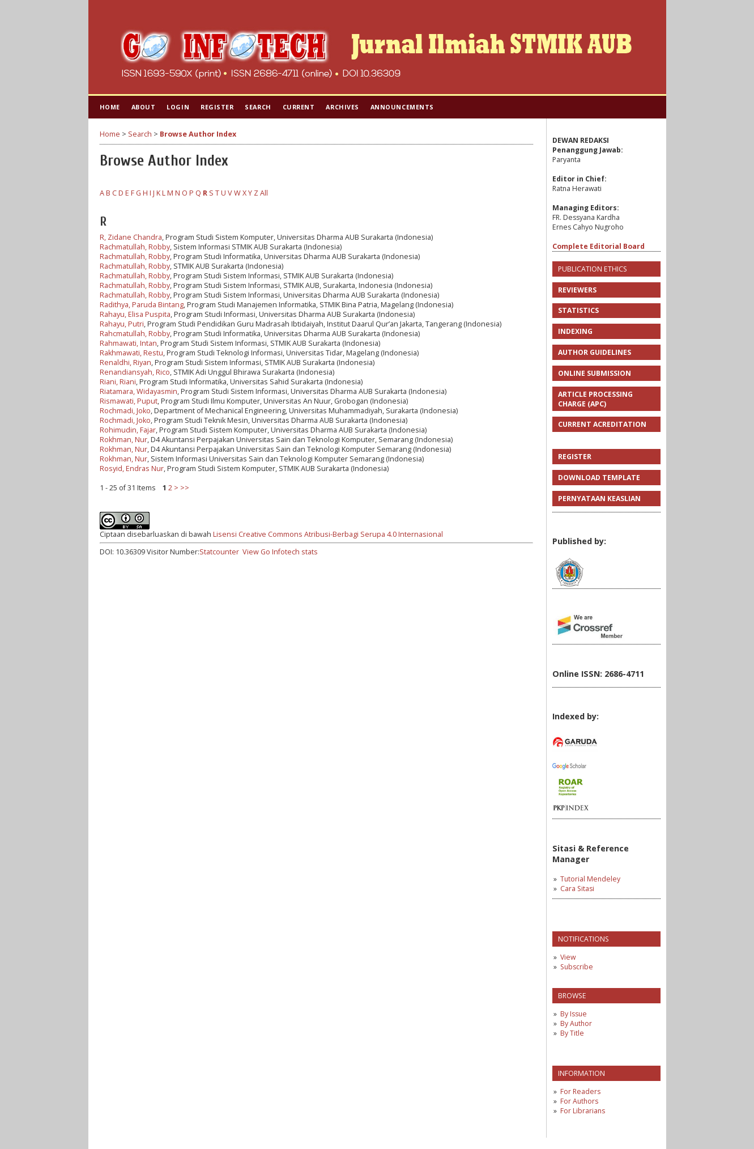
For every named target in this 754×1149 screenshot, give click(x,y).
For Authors (579, 1101)
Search (258, 107)
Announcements (402, 107)
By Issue (573, 1014)
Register (217, 107)
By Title (572, 1033)
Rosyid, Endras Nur (132, 468)
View (568, 957)
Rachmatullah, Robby (135, 247)
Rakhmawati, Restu (131, 353)
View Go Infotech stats (280, 552)
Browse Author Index (198, 134)
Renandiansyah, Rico (135, 372)
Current (299, 107)
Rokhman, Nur (123, 439)
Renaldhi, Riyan (125, 362)
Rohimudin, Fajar (128, 430)
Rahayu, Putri (122, 324)
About (143, 107)
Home (110, 107)
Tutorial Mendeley (590, 879)
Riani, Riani (118, 382)
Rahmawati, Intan (128, 343)
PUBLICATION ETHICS (592, 269)
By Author (576, 1023)
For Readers (580, 1091)
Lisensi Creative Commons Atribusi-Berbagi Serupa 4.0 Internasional (328, 534)
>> (184, 488)
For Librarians (582, 1111)
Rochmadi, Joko (125, 410)
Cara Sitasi (577, 888)
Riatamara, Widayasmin (138, 391)
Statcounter (219, 552)
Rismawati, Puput (128, 401)
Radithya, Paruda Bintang (142, 304)
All (264, 193)
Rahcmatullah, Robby (135, 333)
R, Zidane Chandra (131, 237)
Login (178, 107)
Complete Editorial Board (598, 246)
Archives (342, 107)
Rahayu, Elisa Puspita (135, 314)
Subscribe (576, 967)
